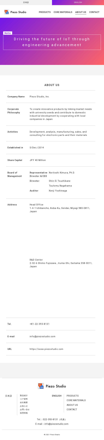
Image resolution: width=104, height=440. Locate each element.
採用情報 (24, 413)
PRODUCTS (45, 12)
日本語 (26, 2)
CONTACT (94, 12)
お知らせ (24, 406)
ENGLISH (78, 2)
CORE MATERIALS (63, 12)
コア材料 (24, 399)
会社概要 (24, 402)
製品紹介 (24, 395)
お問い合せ (25, 409)
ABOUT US (80, 12)
